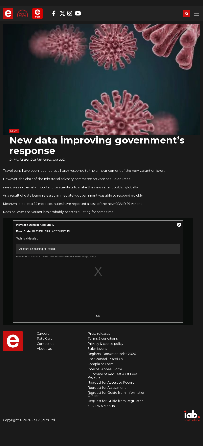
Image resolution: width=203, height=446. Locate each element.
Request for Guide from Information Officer (116, 394)
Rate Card (45, 338)
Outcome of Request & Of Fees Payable (112, 375)
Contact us (45, 344)
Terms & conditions (103, 338)
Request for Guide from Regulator (115, 401)
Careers (43, 333)
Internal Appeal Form (105, 369)
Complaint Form (100, 364)
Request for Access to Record (111, 382)
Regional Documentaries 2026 (112, 354)
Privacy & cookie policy (105, 344)
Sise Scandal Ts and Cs (105, 359)
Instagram (70, 13)
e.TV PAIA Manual (102, 406)
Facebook (55, 13)
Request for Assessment (107, 388)
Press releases (99, 333)
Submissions (97, 349)
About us (44, 349)
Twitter (62, 13)
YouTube (77, 13)
